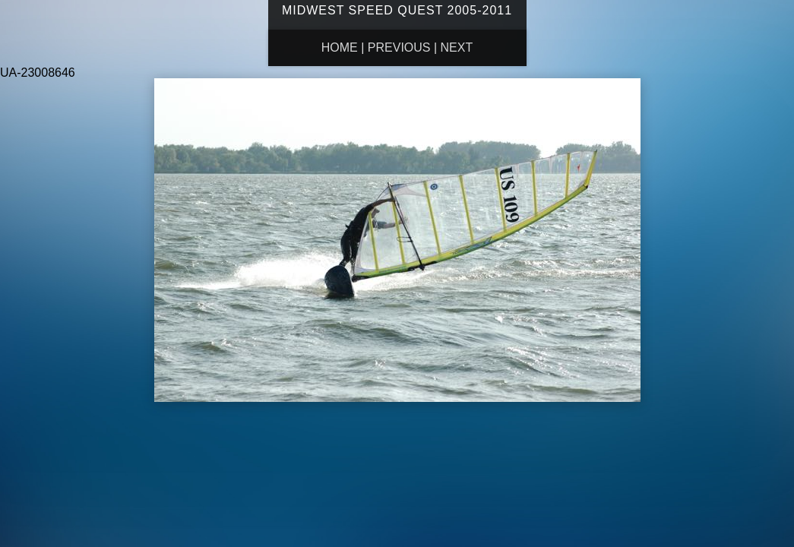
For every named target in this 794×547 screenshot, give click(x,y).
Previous (399, 47)
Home (339, 47)
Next (457, 47)
